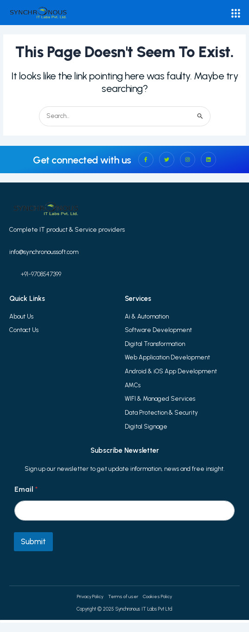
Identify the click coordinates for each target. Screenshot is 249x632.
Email (26, 489)
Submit (33, 541)
